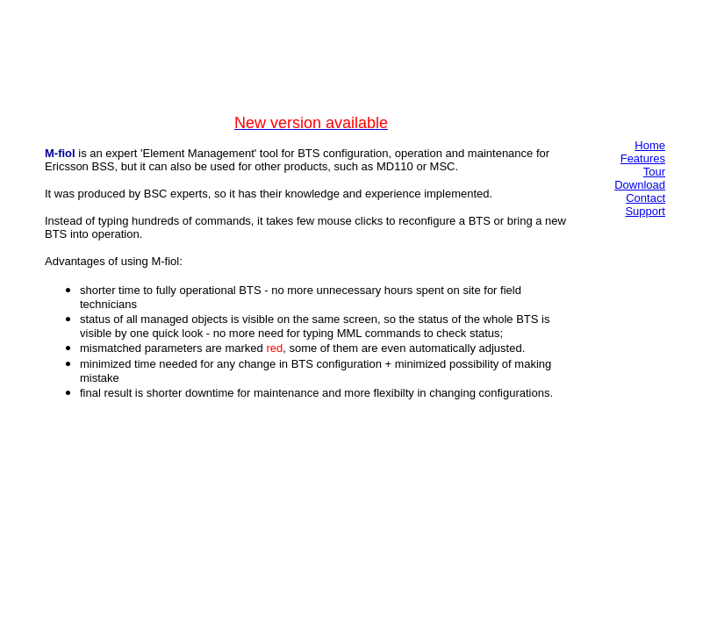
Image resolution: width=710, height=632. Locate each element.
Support (645, 211)
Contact (645, 198)
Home (650, 145)
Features (642, 158)
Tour (654, 171)
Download (639, 184)
